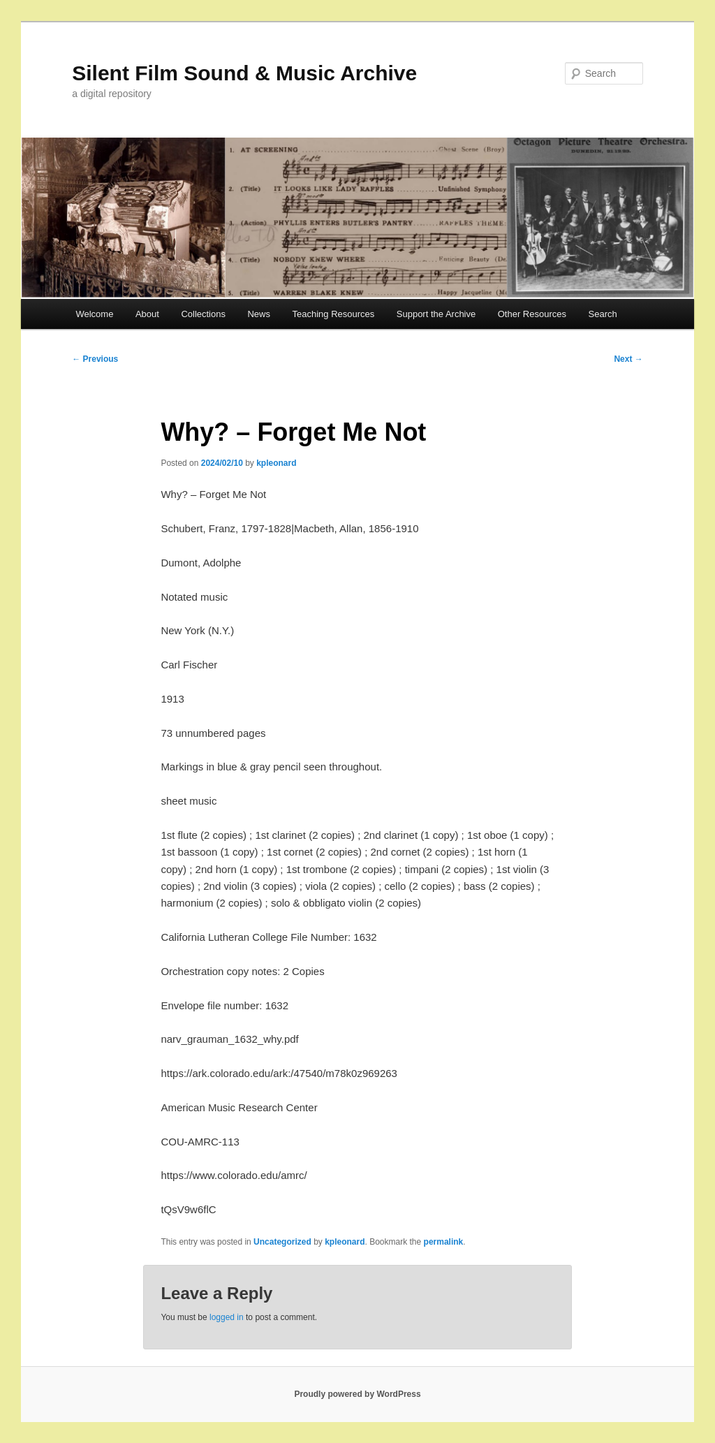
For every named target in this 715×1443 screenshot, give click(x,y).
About (147, 314)
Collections (203, 314)
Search (603, 314)
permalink (444, 1242)
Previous (95, 359)
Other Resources (532, 314)
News (258, 314)
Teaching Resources (333, 314)
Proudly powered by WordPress (357, 1394)
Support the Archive (436, 314)
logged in (226, 1317)
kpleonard (276, 463)
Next (628, 359)
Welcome (94, 314)
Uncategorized (282, 1242)
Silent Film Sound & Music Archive (244, 73)
